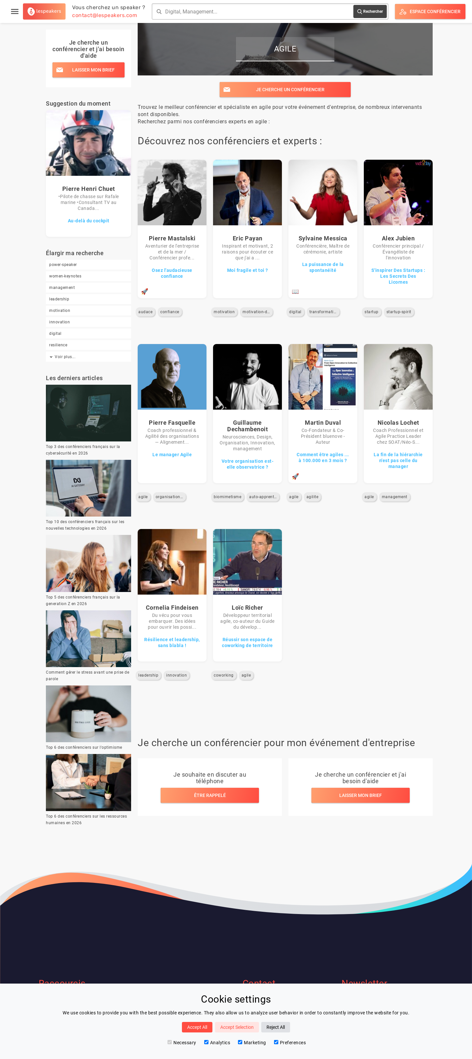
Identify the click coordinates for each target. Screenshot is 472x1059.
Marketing (252, 1042)
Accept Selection (237, 1027)
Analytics (217, 1042)
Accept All (197, 1027)
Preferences (290, 1042)
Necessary (181, 1042)
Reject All (275, 1027)
